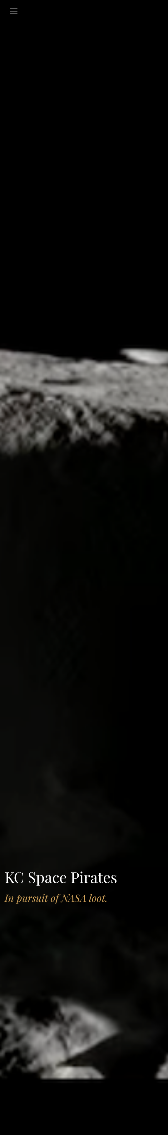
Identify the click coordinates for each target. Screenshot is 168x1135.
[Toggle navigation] (13, 11)
